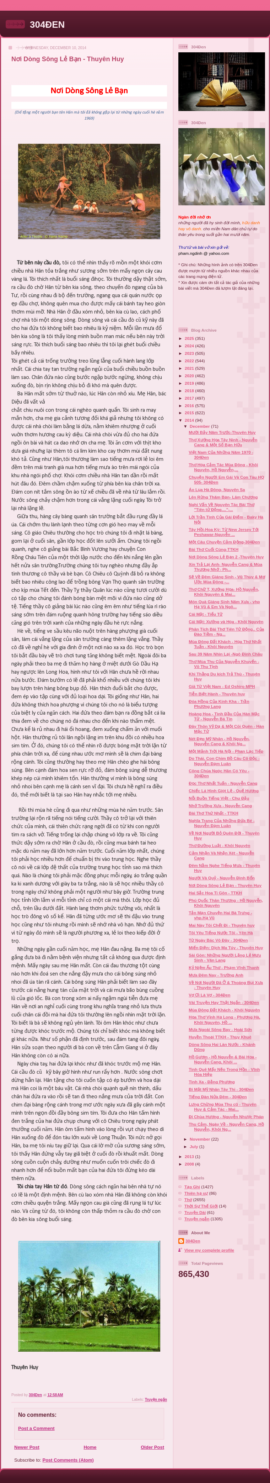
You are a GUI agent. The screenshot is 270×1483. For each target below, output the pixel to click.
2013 (190, 1156)
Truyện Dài (195, 1212)
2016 (190, 405)
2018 (190, 390)
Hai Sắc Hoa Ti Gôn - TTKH (215, 892)
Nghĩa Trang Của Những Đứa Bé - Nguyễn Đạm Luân (221, 823)
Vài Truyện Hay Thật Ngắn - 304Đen (224, 1002)
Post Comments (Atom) (68, 1460)
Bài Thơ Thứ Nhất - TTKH (213, 813)
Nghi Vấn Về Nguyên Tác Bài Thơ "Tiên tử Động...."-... (221, 507)
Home (89, 1447)
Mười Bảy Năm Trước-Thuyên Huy (222, 432)
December (200, 426)
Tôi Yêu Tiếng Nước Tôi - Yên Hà (221, 932)
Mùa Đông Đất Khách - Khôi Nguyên (224, 1010)
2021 (190, 368)
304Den (192, 1241)
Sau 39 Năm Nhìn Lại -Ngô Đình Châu (226, 654)
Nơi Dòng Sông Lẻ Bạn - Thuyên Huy (225, 885)
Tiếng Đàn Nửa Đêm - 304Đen (218, 1096)
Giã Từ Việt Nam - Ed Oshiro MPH (222, 686)
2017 (190, 398)
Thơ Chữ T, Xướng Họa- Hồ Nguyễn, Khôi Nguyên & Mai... (224, 591)
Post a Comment (36, 1428)
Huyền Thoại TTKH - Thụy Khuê (220, 1037)
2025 (190, 338)
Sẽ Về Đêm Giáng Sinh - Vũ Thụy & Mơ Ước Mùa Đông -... (227, 579)
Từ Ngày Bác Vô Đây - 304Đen (218, 940)
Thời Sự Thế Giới (201, 1206)
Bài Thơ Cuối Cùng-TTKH (213, 549)
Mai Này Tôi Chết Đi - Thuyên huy (222, 925)
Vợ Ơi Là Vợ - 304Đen (209, 995)
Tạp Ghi (192, 1186)
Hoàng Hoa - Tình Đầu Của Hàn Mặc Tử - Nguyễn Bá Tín (224, 716)
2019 (190, 383)
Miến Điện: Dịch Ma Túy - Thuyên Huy (226, 947)
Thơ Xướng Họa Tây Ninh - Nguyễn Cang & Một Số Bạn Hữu (223, 442)
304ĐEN (47, 24)
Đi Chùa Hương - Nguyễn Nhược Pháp (226, 1116)
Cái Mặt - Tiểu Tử (205, 614)
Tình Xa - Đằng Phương (212, 1081)
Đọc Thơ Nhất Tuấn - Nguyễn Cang (223, 783)
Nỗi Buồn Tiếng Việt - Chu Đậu (219, 798)
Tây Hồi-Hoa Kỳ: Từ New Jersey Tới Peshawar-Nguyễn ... (224, 532)
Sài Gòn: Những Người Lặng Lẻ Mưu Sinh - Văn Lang (225, 957)
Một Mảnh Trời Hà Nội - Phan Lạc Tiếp (226, 751)
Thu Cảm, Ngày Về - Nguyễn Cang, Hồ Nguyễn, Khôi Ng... (226, 1126)
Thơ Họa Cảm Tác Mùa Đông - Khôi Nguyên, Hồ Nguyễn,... (223, 467)
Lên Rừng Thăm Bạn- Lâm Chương (223, 497)
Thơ (188, 1199)
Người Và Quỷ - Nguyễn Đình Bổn (222, 877)
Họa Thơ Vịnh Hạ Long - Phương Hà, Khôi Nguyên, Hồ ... (224, 1019)
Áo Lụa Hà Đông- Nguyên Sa (217, 489)
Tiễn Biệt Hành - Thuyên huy (217, 693)
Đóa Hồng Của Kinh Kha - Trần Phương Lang (219, 704)
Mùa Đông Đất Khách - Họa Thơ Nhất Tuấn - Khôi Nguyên (225, 644)
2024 (190, 345)
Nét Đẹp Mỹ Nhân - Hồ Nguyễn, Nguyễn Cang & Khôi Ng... (219, 741)
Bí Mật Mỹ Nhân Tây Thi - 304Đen (221, 1089)
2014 (190, 420)
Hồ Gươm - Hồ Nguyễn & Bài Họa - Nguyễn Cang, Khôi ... (222, 1059)
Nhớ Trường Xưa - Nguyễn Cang (220, 805)
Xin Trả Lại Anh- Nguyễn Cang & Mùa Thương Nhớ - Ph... (225, 567)
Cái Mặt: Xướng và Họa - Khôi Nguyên (226, 621)
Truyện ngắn (156, 1400)
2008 (190, 1164)
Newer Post (26, 1447)
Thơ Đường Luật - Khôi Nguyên (219, 845)
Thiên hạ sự (196, 1193)
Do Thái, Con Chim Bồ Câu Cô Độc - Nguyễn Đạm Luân (224, 761)
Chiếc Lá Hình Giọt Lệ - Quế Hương (224, 790)
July (194, 1146)
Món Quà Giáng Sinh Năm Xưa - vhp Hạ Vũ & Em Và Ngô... (224, 604)
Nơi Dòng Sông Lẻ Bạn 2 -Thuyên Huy (226, 556)
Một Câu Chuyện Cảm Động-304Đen (224, 542)
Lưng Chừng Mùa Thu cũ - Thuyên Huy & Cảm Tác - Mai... (222, 1106)
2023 (190, 353)
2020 (190, 375)
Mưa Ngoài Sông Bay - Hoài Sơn (220, 1029)
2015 (190, 412)
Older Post (152, 1447)
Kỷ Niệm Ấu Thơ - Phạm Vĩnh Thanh (224, 967)
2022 (190, 360)
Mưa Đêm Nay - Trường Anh (216, 975)
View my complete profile (209, 1250)
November (200, 1139)
